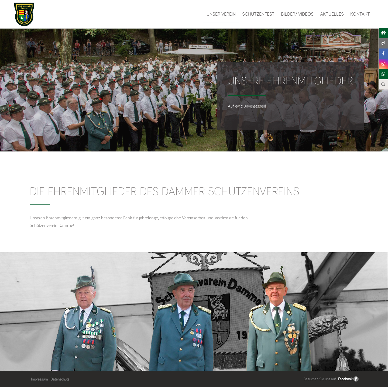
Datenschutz (59, 379)
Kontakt (360, 14)
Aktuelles (332, 14)
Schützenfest (258, 14)
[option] (194, 311)
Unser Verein (221, 14)
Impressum (39, 379)
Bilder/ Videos (297, 14)
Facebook (345, 378)
